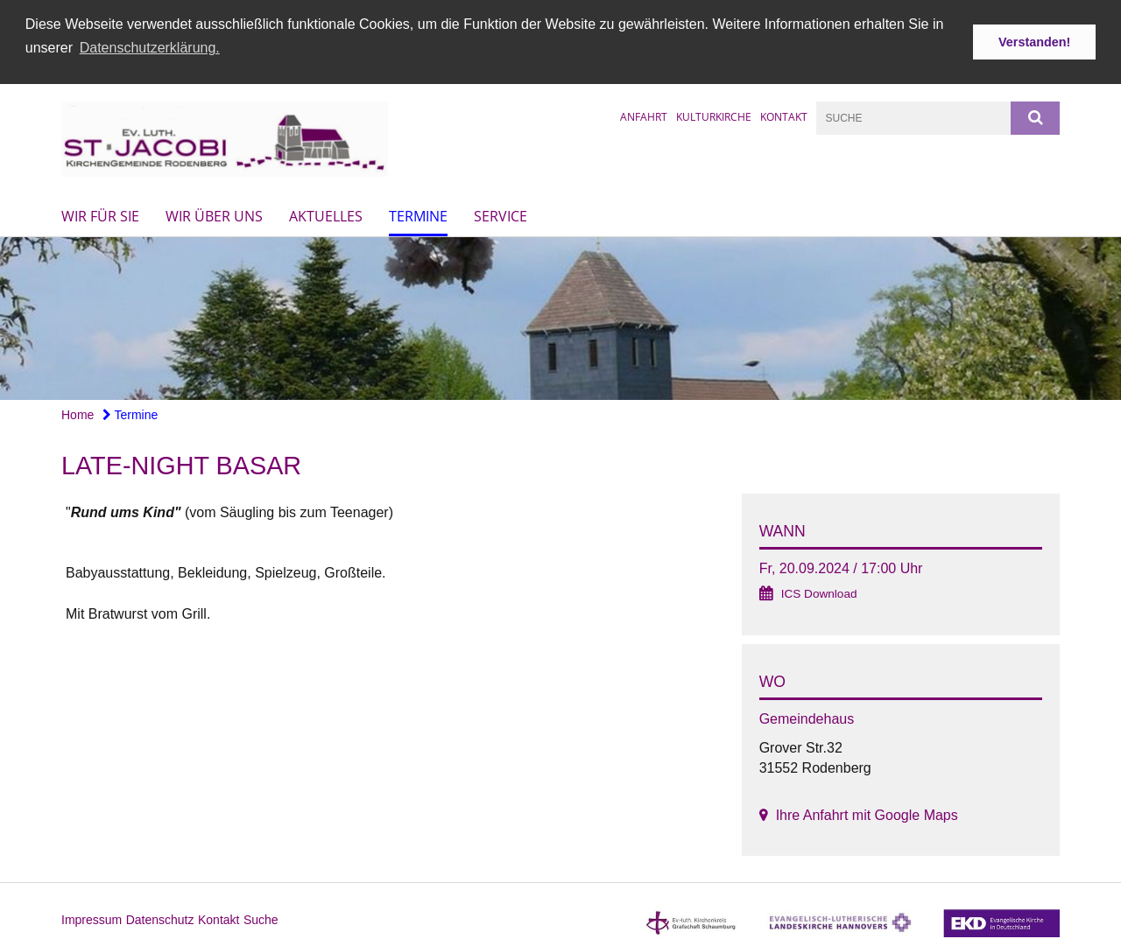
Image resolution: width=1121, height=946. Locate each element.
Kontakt (783, 115)
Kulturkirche (713, 115)
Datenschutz (160, 919)
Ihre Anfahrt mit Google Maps (867, 814)
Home (77, 414)
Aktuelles (326, 215)
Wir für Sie (100, 215)
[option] (560, 318)
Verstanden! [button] (1034, 42)
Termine (418, 215)
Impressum (91, 919)
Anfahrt (643, 115)
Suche (260, 919)
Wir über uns (214, 215)
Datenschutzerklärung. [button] (150, 47)
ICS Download (819, 592)
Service (500, 215)
